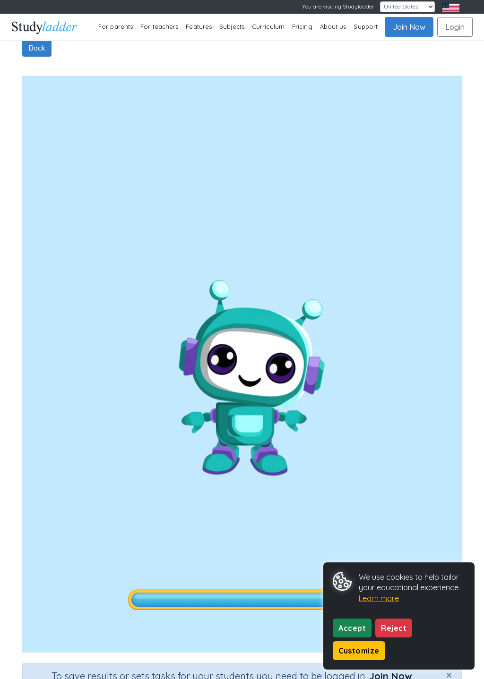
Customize (359, 650)
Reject (393, 628)
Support (366, 26)
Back (36, 47)
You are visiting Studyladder (338, 6)
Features (199, 26)
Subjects (231, 26)
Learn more (379, 598)
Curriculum (268, 26)
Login (455, 27)
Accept (352, 628)
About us (333, 26)
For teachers (159, 26)
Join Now (409, 27)
